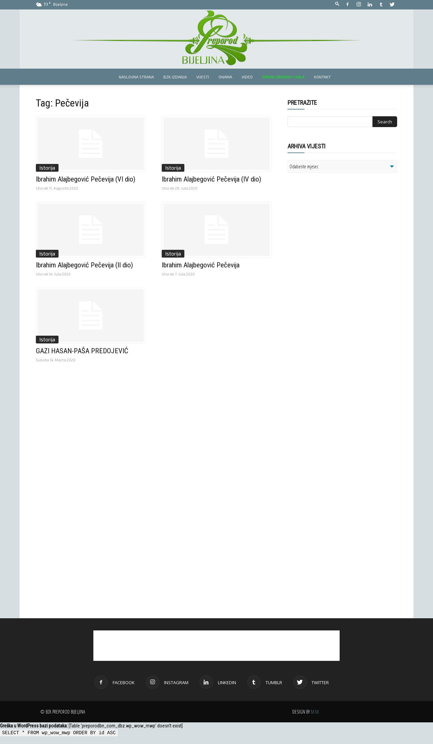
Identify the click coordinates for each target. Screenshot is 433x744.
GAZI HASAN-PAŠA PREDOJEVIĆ (82, 351)
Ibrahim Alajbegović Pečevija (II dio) (84, 265)
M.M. (315, 712)
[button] (337, 4)
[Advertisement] (340, 265)
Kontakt (322, 76)
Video (247, 76)
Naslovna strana (136, 76)
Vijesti (202, 76)
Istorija (47, 168)
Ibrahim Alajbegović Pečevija (201, 265)
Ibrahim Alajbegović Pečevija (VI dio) (85, 179)
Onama (225, 76)
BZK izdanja (175, 76)
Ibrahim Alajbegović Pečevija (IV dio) (211, 179)
